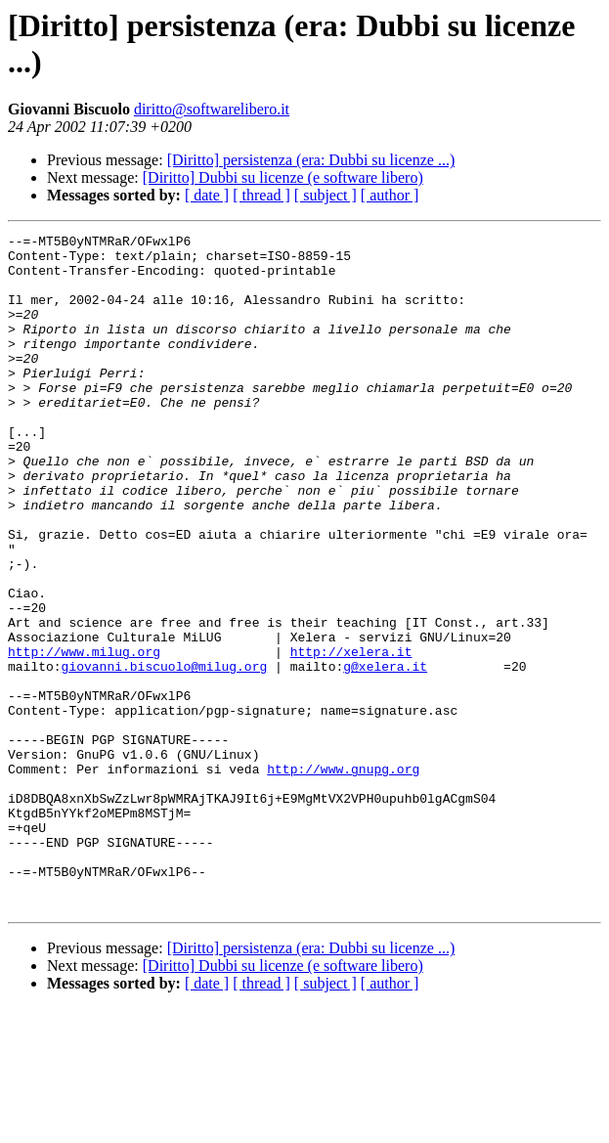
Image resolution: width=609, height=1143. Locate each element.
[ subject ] (325, 195)
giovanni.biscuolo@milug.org (165, 754)
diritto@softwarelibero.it (211, 109)
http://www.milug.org (84, 736)
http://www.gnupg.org (343, 877)
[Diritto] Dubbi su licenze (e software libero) (283, 177)
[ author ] (390, 195)
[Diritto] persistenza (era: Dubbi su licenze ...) (311, 160)
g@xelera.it (385, 754)
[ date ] (207, 195)
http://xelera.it (351, 736)
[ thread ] (261, 195)
